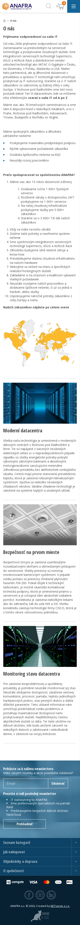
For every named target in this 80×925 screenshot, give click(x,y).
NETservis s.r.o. (60, 906)
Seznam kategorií (16, 842)
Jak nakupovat (14, 851)
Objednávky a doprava (20, 861)
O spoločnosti (13, 870)
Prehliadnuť (25, 824)
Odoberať (58, 783)
